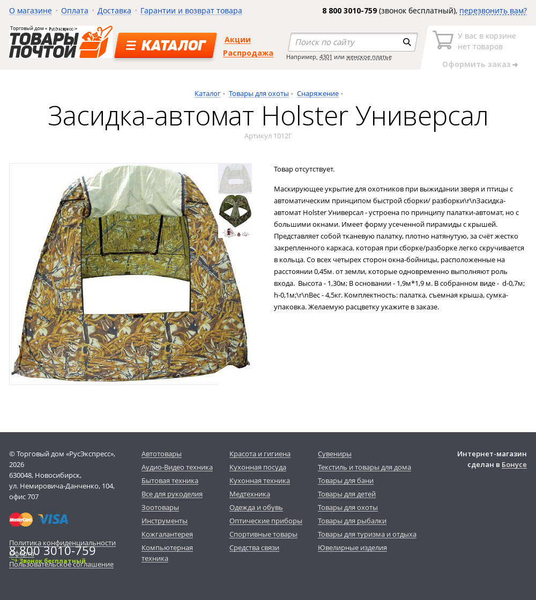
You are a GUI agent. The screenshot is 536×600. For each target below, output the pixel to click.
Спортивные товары (263, 534)
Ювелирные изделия (352, 547)
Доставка (114, 10)
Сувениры (335, 453)
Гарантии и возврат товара (191, 10)
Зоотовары (160, 507)
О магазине (30, 10)
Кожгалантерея (167, 534)
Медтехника (249, 494)
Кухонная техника (259, 480)
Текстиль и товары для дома (364, 467)
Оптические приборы (265, 520)
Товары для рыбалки (352, 520)
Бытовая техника (170, 480)
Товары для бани (346, 480)
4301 (325, 57)
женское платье (369, 57)
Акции (238, 39)
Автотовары (162, 453)
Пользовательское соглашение (61, 564)
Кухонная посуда (257, 467)
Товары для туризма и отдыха (367, 534)
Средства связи (254, 547)
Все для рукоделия (172, 494)
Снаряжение (318, 93)
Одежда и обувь (256, 507)
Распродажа (248, 53)
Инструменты (165, 520)
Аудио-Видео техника (177, 467)
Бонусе (514, 464)
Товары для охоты (259, 93)
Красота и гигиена (260, 453)
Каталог (208, 93)
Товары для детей (347, 494)
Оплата (74, 10)
